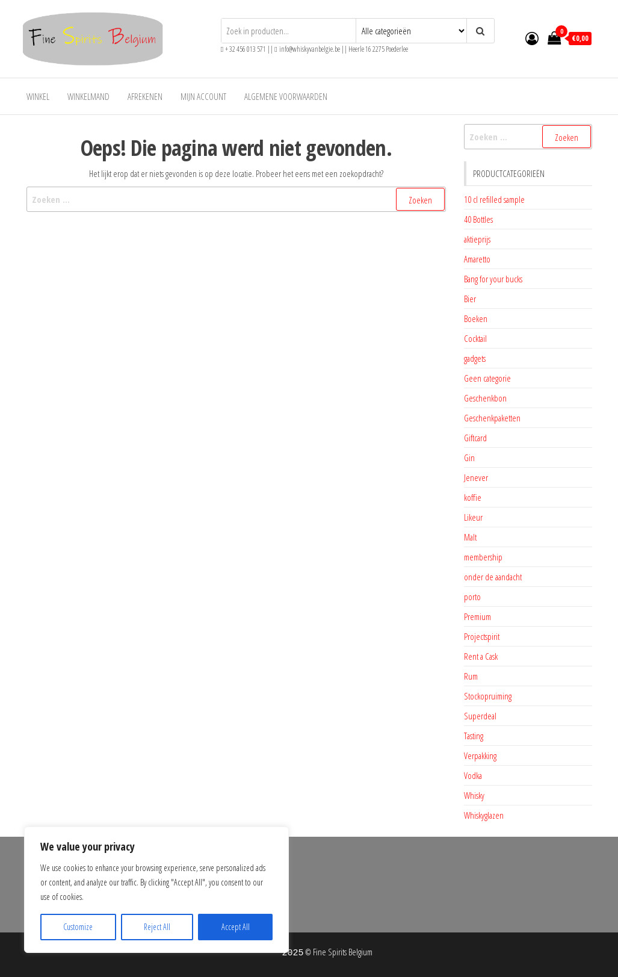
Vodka (473, 775)
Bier (470, 299)
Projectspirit (481, 636)
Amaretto (477, 259)
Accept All (235, 926)
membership (483, 557)
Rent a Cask (481, 656)
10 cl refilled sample (494, 199)
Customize (78, 926)
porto (472, 597)
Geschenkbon (485, 398)
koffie (472, 497)
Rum (471, 676)
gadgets (475, 358)
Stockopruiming (487, 696)
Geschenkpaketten (492, 418)
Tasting (473, 736)
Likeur (473, 517)
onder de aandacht (493, 577)
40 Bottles (478, 219)
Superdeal (480, 716)
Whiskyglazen (484, 815)
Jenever (476, 477)
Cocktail (475, 338)
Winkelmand (88, 96)
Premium (477, 616)
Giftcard (475, 438)
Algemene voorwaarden (285, 96)
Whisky (474, 795)
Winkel (37, 96)
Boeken (475, 318)
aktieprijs (477, 239)
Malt (470, 537)
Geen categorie (487, 378)
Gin (469, 457)
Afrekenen (145, 96)
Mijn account (203, 96)
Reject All (157, 926)
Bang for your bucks (493, 279)
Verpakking (480, 755)
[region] (156, 890)
